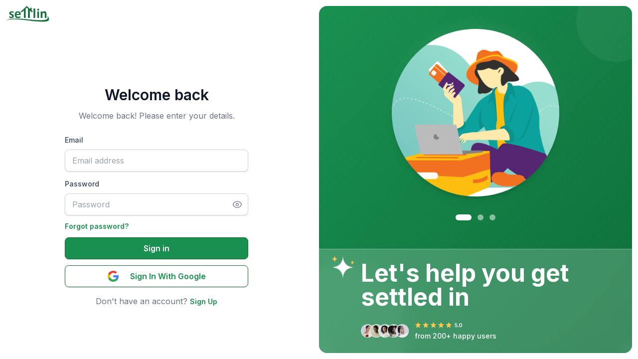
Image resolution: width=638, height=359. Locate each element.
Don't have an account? (143, 301)
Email (74, 140)
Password (82, 184)
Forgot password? (97, 226)
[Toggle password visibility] (240, 204)
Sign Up (203, 301)
